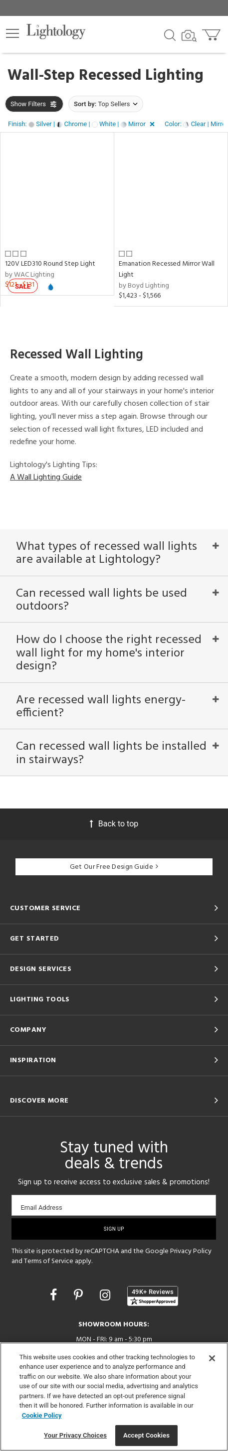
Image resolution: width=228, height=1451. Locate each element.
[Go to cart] (212, 32)
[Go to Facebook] (55, 1295)
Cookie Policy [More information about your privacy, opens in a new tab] (42, 1415)
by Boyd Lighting (144, 286)
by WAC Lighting (29, 275)
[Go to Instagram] (106, 1295)
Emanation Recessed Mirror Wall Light (167, 269)
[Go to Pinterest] (80, 1295)
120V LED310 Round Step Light (50, 264)
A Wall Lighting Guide (46, 477)
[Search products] (170, 34)
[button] (12, 33)
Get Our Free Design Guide (114, 867)
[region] (114, 1396)
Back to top (114, 823)
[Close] (212, 1358)
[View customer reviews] (152, 1296)
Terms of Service (48, 1261)
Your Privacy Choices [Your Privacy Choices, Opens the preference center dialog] (75, 1435)
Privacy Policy (191, 1251)
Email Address (41, 1207)
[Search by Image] (189, 35)
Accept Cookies (146, 1435)
